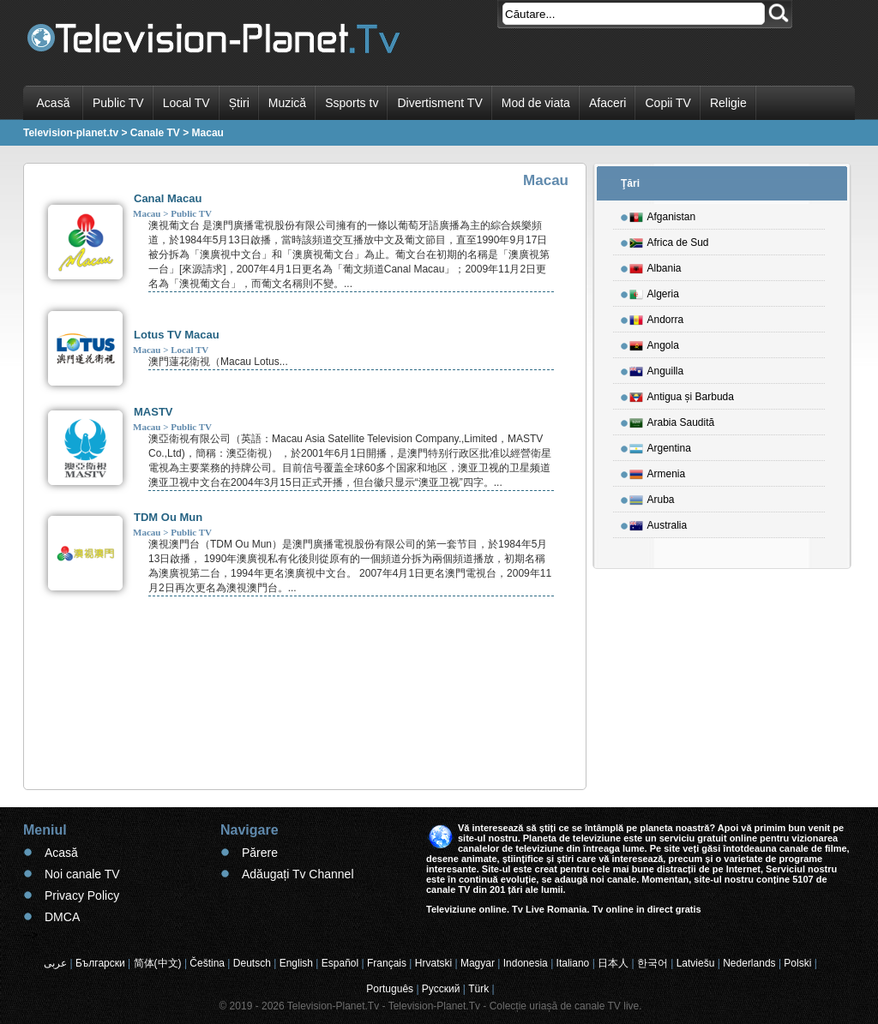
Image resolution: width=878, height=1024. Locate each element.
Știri (239, 103)
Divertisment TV (439, 103)
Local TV (186, 103)
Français (386, 963)
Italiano (573, 963)
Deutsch (252, 963)
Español (340, 963)
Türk (478, 989)
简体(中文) (158, 963)
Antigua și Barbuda (681, 394)
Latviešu (696, 963)
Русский (441, 989)
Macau (146, 213)
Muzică (287, 103)
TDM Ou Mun (168, 517)
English (296, 963)
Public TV (118, 103)
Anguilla (656, 368)
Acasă (53, 103)
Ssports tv (351, 103)
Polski (797, 963)
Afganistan (662, 214)
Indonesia (525, 963)
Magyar (477, 963)
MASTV (153, 411)
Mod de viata (536, 103)
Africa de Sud (669, 240)
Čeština (207, 963)
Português (389, 989)
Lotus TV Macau (177, 334)
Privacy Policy (82, 895)
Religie (728, 103)
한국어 (652, 963)
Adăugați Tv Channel (298, 874)
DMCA (62, 917)
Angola (654, 342)
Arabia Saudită (672, 420)
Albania (655, 265)
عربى (55, 963)
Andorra (656, 317)
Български (100, 963)
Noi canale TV (82, 874)
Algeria (654, 291)
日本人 (613, 963)
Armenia (657, 471)
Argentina (660, 445)
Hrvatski (433, 963)
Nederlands (749, 963)
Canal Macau (167, 198)
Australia (658, 522)
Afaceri (608, 103)
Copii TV (667, 103)
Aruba (652, 497)
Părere (260, 852)
